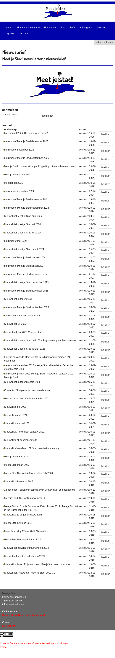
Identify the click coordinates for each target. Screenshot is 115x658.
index (98, 42)
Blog (62, 27)
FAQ (72, 27)
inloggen (109, 42)
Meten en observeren (28, 27)
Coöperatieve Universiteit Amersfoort (23, 615)
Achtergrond (85, 27)
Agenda (10, 33)
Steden (101, 27)
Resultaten (50, 27)
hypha (3, 647)
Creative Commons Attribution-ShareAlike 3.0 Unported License (34, 643)
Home (9, 27)
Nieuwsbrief (8, 626)
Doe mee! (24, 33)
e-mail (6, 114)
